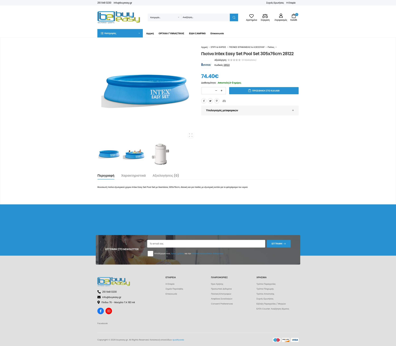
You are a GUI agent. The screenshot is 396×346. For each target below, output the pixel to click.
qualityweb (178, 339)
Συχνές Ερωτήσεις (275, 2)
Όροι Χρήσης (217, 283)
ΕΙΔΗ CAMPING (197, 33)
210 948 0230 (104, 2)
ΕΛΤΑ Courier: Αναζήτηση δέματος (272, 308)
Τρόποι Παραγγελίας (266, 283)
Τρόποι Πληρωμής (265, 288)
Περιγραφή (106, 175)
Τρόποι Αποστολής (265, 293)
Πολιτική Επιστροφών (221, 293)
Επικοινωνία (217, 33)
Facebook (102, 323)
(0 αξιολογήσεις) (249, 60)
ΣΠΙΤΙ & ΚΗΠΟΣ (218, 47)
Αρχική (150, 33)
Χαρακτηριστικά (133, 175)
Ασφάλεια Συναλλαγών (221, 298)
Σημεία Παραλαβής (174, 288)
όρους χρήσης (177, 253)
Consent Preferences (222, 303)
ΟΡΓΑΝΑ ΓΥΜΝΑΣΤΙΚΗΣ (171, 33)
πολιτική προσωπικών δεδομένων (207, 253)
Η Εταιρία (290, 2)
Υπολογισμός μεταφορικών (222, 110)
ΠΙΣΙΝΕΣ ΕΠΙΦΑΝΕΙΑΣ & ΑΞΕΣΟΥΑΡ (247, 47)
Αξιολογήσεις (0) (166, 175)
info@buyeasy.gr (123, 2)
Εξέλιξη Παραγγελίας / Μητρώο (271, 303)
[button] (120, 33)
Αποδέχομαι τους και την (185, 253)
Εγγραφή (277, 243)
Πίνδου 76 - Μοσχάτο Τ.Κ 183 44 (116, 302)
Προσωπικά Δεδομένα (221, 288)
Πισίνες (271, 47)
